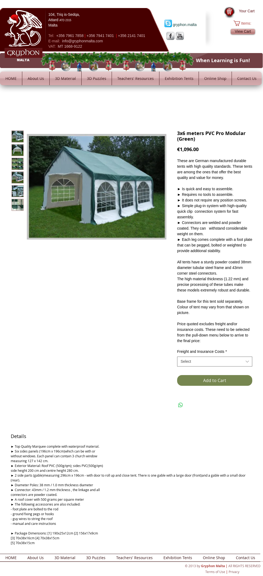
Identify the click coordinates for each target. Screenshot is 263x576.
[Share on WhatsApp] (180, 405)
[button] (245, 23)
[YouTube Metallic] (180, 36)
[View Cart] (243, 31)
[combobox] (214, 362)
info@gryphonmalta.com (82, 41)
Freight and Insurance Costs (202, 351)
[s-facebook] (170, 36)
